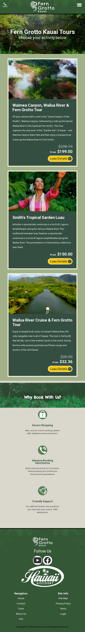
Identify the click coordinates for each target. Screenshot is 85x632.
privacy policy (63, 603)
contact (21, 603)
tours (21, 608)
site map (63, 598)
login (63, 613)
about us (21, 613)
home (21, 598)
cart (21, 619)
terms (63, 608)
